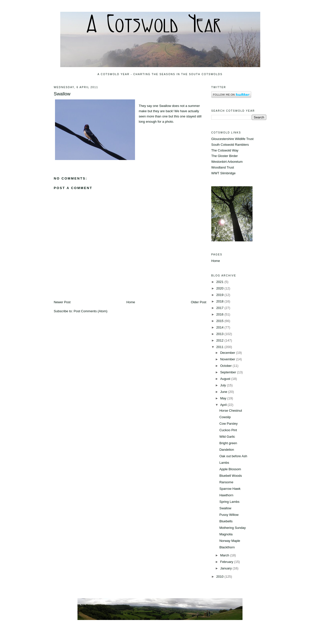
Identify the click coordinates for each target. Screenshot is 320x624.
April (224, 405)
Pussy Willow (228, 515)
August (225, 379)
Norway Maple (229, 541)
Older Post (198, 302)
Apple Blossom (230, 469)
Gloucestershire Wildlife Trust (232, 139)
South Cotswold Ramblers (230, 144)
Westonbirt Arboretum (226, 162)
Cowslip (225, 417)
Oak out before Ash (233, 456)
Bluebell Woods (230, 476)
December (228, 353)
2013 (220, 334)
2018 (220, 301)
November (228, 359)
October (226, 366)
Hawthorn (226, 495)
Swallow (62, 93)
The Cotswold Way (224, 150)
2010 (220, 576)
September (228, 372)
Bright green (228, 443)
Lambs (224, 462)
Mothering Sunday (232, 528)
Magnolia (225, 534)
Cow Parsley (228, 423)
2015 (220, 321)
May (223, 398)
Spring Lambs (229, 502)
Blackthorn (226, 547)
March (225, 555)
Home (130, 302)
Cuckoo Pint (228, 430)
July (223, 385)
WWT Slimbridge (223, 173)
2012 (220, 340)
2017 (220, 308)
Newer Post (62, 302)
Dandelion (226, 449)
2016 (220, 314)
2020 (220, 288)
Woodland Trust (222, 167)
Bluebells (225, 521)
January (226, 568)
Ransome (226, 482)
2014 (220, 327)
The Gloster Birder (224, 156)
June (224, 392)
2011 (220, 347)
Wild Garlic (227, 436)
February (227, 562)
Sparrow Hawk (229, 489)
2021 (220, 282)
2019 (220, 295)
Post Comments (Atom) (91, 311)
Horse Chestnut (230, 410)
